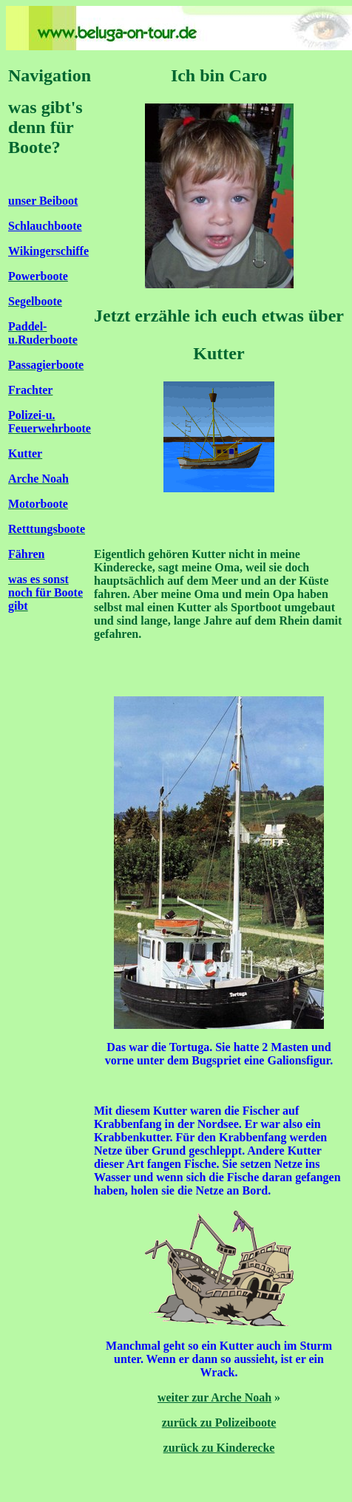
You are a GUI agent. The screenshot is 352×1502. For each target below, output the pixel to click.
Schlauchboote (45, 226)
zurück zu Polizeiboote (219, 1422)
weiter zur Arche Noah (214, 1397)
